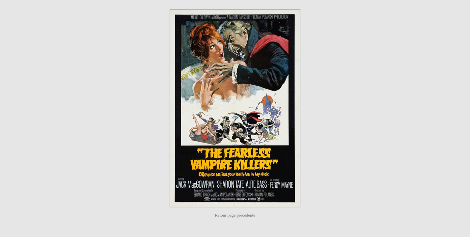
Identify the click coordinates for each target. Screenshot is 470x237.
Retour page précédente (235, 215)
